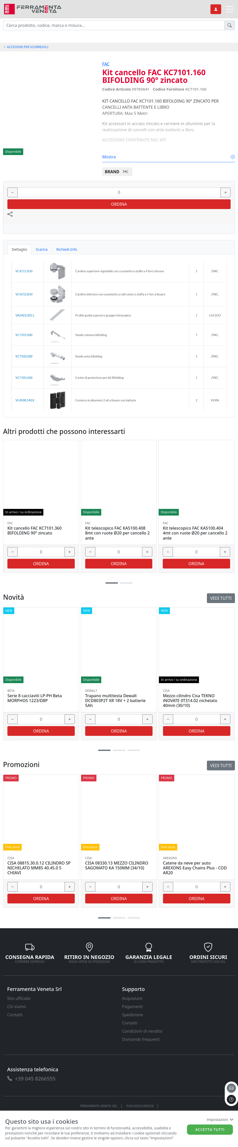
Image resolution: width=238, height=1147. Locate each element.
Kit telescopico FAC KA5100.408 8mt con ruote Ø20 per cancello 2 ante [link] (117, 533)
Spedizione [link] (132, 1015)
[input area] (113, 25)
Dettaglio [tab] (19, 249)
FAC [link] (105, 64)
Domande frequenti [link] (141, 1039)
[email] (231, 1088)
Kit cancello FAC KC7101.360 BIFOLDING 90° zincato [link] (34, 531)
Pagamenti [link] (132, 1006)
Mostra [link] (168, 157)
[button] (104, 918)
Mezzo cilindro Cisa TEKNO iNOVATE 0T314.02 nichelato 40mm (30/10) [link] (190, 700)
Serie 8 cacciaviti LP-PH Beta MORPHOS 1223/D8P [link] (34, 698)
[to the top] (231, 1099)
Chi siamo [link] (16, 1006)
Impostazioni (220, 1119)
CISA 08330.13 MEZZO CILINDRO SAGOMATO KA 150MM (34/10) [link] (116, 865)
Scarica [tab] (41, 249)
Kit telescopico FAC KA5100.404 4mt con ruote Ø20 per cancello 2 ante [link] (195, 533)
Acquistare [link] (132, 998)
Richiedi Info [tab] (66, 249)
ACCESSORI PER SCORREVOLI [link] (25, 47)
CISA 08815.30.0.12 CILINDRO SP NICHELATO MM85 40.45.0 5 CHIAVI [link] (39, 868)
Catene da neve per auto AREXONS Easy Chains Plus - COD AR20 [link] (195, 868)
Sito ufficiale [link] (19, 998)
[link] (32, 8)
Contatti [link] (14, 1015)
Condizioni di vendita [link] (142, 1031)
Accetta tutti (210, 1129)
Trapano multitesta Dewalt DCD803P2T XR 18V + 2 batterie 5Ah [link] (115, 700)
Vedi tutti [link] (221, 765)
